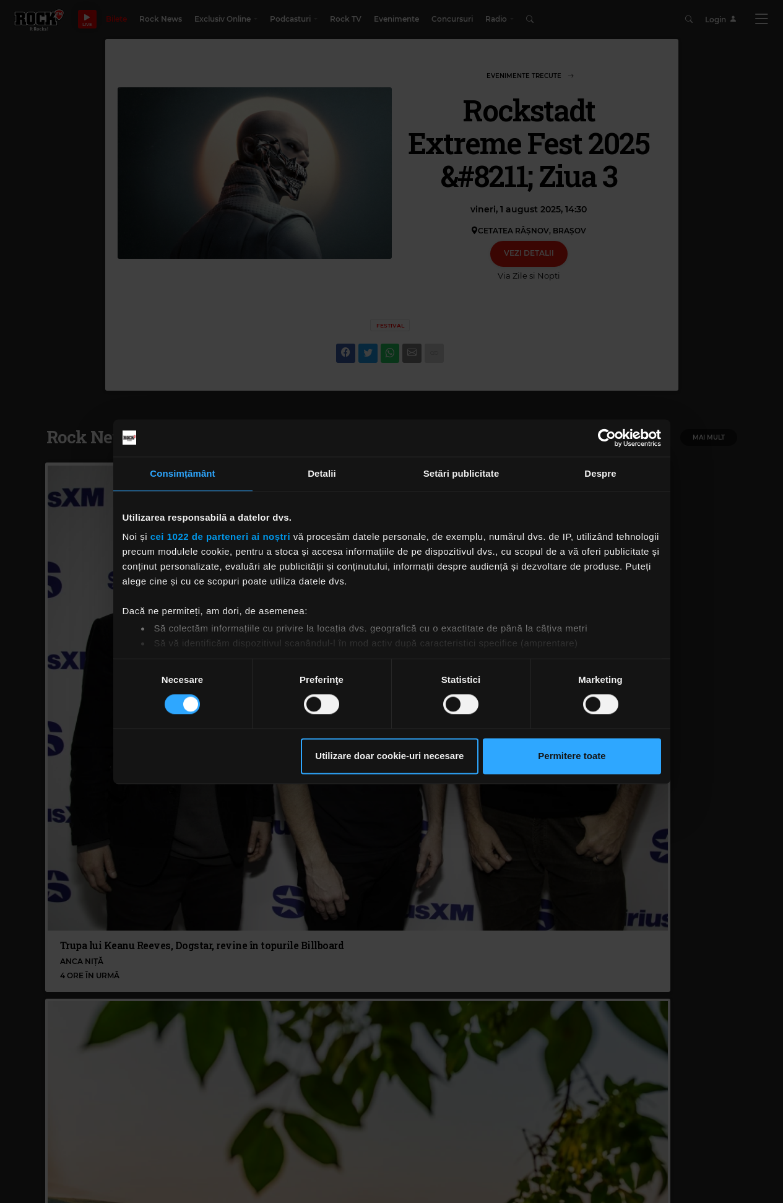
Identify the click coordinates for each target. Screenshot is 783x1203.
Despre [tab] (600, 473)
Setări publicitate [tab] (461, 473)
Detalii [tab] (322, 473)
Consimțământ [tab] (182, 473)
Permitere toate (571, 755)
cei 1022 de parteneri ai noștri (220, 536)
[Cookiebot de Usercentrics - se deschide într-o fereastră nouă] (607, 437)
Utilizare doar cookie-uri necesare (389, 755)
